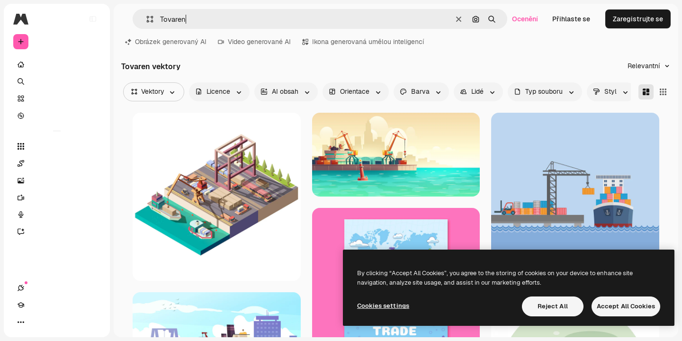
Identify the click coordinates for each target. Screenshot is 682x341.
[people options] (478, 91)
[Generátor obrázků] (56, 180)
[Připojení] (20, 322)
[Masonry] (646, 91)
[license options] (219, 91)
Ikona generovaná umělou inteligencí (363, 41)
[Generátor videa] (56, 197)
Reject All (553, 306)
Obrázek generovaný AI (165, 41)
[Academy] (37, 322)
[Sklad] (56, 98)
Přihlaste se (571, 19)
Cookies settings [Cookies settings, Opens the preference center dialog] (383, 306)
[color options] (421, 91)
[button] (146, 19)
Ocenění (525, 19)
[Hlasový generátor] (56, 214)
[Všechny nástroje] (56, 146)
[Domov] (56, 64)
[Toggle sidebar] (92, 19)
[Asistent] (56, 231)
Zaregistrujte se (638, 19)
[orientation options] (356, 91)
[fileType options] (545, 91)
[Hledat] (56, 81)
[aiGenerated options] (286, 91)
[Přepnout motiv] (55, 322)
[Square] (663, 91)
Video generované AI (254, 41)
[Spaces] (56, 163)
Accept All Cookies (626, 306)
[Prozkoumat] (56, 115)
